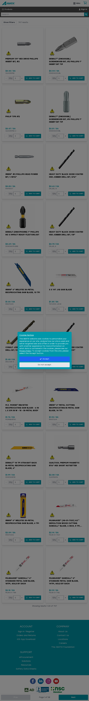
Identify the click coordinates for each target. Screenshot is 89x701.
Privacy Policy (25, 351)
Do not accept (44, 365)
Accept (44, 359)
